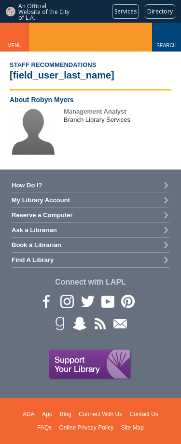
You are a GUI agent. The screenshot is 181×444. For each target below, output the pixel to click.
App (47, 414)
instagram (66, 301)
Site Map (132, 427)
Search (166, 45)
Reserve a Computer (42, 215)
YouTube (107, 301)
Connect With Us (100, 414)
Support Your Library (90, 364)
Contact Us (144, 414)
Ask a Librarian (34, 230)
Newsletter (119, 323)
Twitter (87, 301)
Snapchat (79, 323)
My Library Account (41, 200)
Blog (65, 414)
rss (99, 323)
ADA (29, 414)
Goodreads (59, 323)
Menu (14, 45)
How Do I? (27, 185)
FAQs (44, 427)
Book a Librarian (36, 244)
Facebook (46, 301)
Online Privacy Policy (86, 427)
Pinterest (127, 301)
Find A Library (33, 259)
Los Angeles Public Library (90, 37)
